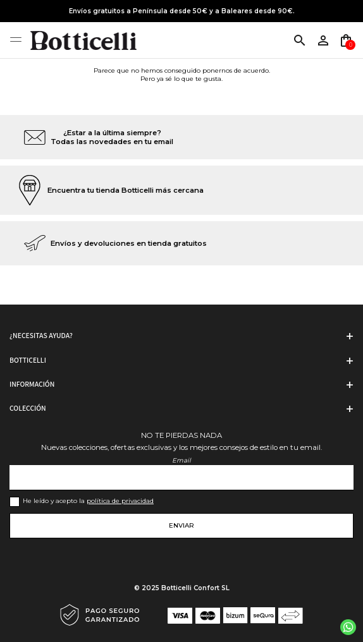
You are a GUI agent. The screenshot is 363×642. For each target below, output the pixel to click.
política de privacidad (120, 501)
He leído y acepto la (88, 501)
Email (181, 460)
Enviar (181, 525)
